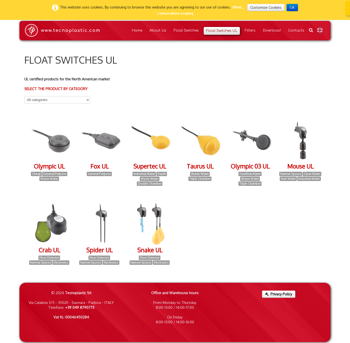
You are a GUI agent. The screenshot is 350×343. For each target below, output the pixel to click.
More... (238, 7)
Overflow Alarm (250, 174)
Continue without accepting (175, 13)
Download (272, 30)
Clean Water (312, 174)
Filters (250, 30)
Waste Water (49, 178)
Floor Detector (49, 257)
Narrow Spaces (290, 174)
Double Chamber (149, 183)
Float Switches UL (221, 31)
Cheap (36, 174)
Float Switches (186, 30)
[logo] (62, 30)
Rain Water (288, 178)
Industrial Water (144, 174)
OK (292, 7)
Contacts (296, 30)
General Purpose (54, 174)
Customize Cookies (265, 7)
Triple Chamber (199, 178)
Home (137, 30)
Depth (162, 174)
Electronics (60, 262)
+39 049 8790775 (80, 307)
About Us (157, 30)
